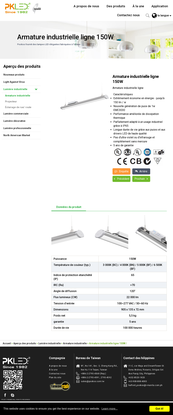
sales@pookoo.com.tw (92, 381)
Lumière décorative (14, 121)
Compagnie (57, 358)
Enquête (122, 171)
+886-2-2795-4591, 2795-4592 (96, 377)
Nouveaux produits (13, 74)
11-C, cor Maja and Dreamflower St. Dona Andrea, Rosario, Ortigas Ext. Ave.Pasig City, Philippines (146, 370)
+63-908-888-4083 (137, 381)
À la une (138, 6)
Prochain (141, 178)
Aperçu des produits (24, 343)
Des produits (116, 6)
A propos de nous (86, 6)
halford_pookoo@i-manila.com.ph (145, 385)
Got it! (159, 408)
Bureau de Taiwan (88, 358)
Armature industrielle (17, 95)
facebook (5, 395)
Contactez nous (128, 15)
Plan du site (55, 377)
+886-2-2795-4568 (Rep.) (93, 373)
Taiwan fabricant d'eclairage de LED (25, 7)
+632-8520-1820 (136, 377)
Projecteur (11, 101)
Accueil (7, 343)
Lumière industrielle (15, 89)
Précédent (121, 178)
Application (160, 6)
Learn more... (110, 408)
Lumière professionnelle (17, 128)
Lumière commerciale (15, 113)
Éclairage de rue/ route (18, 107)
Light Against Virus (14, 82)
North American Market (16, 135)
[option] (84, 98)
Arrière (141, 171)
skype (12, 395)
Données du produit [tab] (68, 207)
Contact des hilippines (138, 358)
